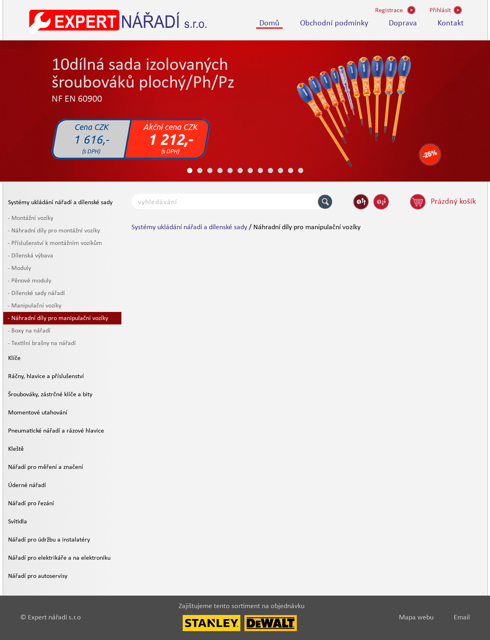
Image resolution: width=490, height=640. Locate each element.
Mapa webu (416, 617)
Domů (269, 23)
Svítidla (17, 522)
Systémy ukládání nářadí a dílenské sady (60, 202)
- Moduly (19, 268)
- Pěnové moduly (29, 281)
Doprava (403, 23)
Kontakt (451, 23)
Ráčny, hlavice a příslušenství (46, 376)
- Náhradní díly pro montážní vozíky (54, 231)
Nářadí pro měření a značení (45, 467)
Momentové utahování (37, 413)
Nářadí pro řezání (31, 503)
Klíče (14, 358)
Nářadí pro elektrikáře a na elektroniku (59, 558)
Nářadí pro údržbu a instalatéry (49, 540)
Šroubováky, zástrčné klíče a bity (50, 394)
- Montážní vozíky (30, 218)
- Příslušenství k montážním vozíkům (55, 243)
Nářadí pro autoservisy (37, 576)
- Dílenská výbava (30, 256)
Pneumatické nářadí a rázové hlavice (56, 431)
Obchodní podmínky (334, 23)
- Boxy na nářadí (29, 331)
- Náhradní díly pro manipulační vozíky (58, 318)
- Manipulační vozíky (34, 306)
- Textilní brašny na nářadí (42, 343)
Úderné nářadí (27, 485)
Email (462, 617)
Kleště (16, 449)
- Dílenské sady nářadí (36, 293)
